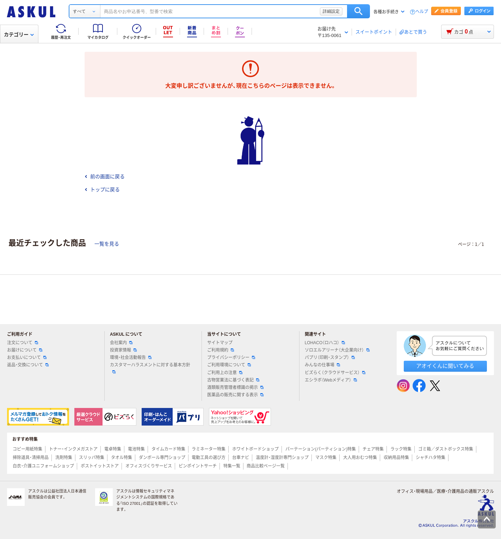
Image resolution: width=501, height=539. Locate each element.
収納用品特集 (396, 457)
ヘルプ (421, 12)
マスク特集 (325, 457)
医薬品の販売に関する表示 (235, 394)
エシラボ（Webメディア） (331, 380)
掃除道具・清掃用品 (31, 457)
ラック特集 (401, 449)
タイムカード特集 (168, 449)
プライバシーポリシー (231, 357)
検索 (358, 11)
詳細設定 (331, 11)
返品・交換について (28, 365)
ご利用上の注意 (224, 372)
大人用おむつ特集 (360, 457)
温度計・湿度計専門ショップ (282, 457)
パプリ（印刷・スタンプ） (330, 357)
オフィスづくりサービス (148, 466)
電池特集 (136, 449)
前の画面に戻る (105, 176)
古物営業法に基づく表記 (233, 380)
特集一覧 (231, 466)
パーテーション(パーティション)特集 (320, 449)
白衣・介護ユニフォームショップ (43, 466)
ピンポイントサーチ (198, 466)
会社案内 (121, 342)
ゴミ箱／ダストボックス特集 (445, 449)
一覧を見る (106, 244)
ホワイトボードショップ (255, 449)
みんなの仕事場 (322, 365)
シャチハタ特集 (430, 457)
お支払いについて (27, 357)
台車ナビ (240, 457)
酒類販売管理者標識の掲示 (235, 387)
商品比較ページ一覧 (266, 466)
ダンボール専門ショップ (162, 457)
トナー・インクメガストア (73, 449)
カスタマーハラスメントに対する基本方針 (150, 368)
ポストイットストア (100, 466)
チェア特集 (373, 449)
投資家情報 (123, 350)
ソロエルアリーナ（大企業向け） (337, 350)
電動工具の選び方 (208, 457)
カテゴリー (19, 34)
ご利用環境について (229, 365)
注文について (22, 342)
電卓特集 (112, 449)
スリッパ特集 (91, 457)
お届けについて (24, 350)
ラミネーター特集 (208, 449)
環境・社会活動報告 (130, 357)
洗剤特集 (63, 457)
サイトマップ (220, 342)
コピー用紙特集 (27, 449)
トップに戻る (102, 189)
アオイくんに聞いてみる (445, 366)
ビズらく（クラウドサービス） (335, 372)
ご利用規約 (220, 350)
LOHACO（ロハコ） (325, 342)
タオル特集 (121, 457)
